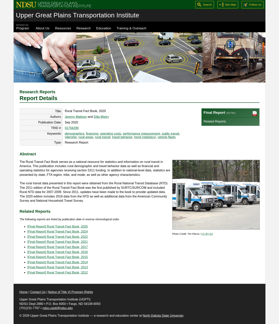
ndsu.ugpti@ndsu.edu (57, 308)
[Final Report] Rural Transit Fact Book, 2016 (57, 252)
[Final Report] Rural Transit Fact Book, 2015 (57, 257)
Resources (63, 28)
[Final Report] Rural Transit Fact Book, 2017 (57, 247)
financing (92, 133)
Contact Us (38, 292)
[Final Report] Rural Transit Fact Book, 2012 (57, 272)
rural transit (102, 137)
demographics (74, 133)
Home (23, 292)
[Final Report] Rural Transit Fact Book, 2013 (57, 267)
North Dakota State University (163, 315)
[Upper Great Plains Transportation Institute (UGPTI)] (54, 4)
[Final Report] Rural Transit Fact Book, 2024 (57, 231)
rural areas (85, 137)
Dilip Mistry (101, 116)
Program (23, 26)
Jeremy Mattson (76, 116)
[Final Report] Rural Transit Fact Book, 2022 (57, 236)
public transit (170, 133)
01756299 (71, 128)
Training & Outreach (131, 28)
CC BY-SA (207, 233)
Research (84, 28)
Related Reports (215, 121)
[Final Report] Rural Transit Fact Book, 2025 (57, 226)
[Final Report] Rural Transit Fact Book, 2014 (57, 262)
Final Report (230, 114)
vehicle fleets (167, 137)
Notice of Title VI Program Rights (70, 292)
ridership (71, 137)
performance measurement (141, 133)
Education (103, 28)
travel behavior (122, 137)
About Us (42, 28)
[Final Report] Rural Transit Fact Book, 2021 (57, 241)
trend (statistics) (145, 137)
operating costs (110, 133)
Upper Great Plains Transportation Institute (77, 15)
